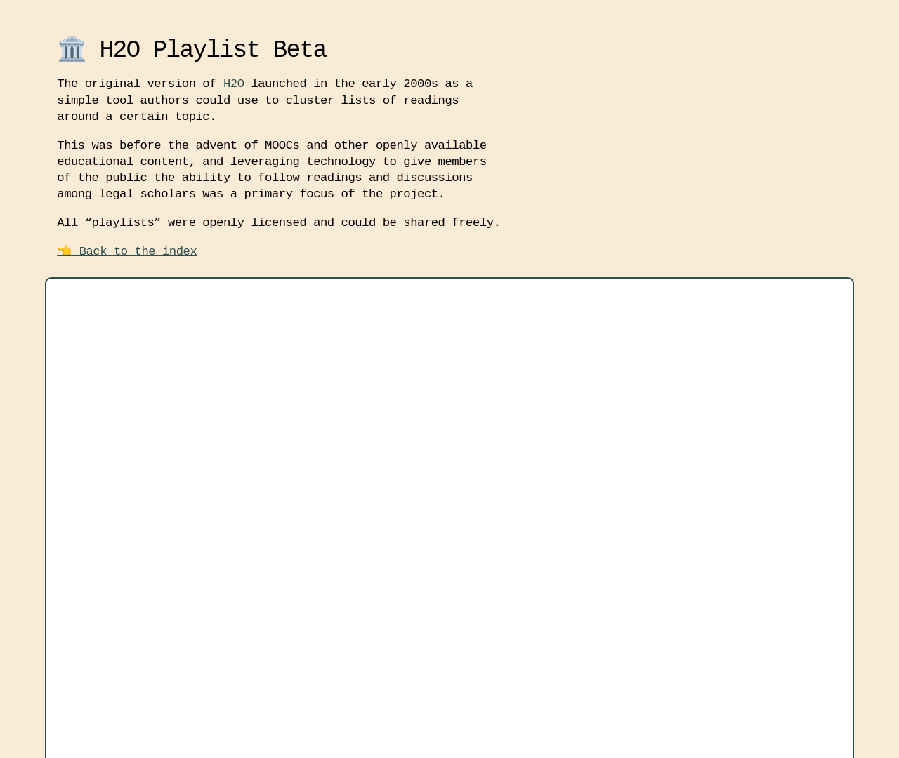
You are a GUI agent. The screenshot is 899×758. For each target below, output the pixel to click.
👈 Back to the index (127, 251)
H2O (233, 84)
